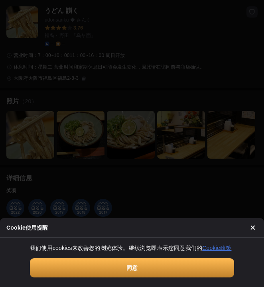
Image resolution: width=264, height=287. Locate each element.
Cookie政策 (216, 248)
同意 (132, 268)
